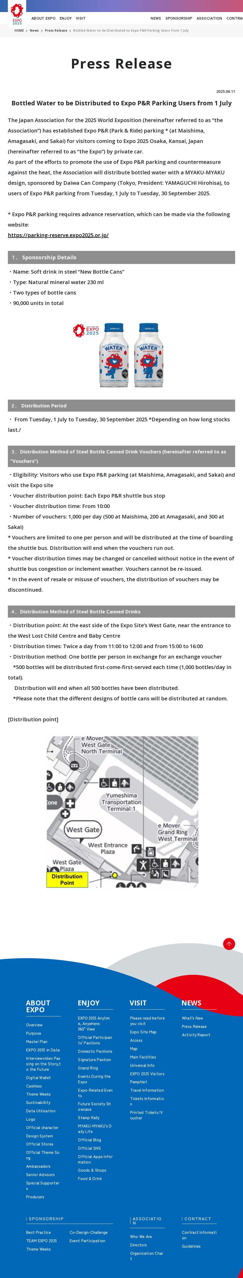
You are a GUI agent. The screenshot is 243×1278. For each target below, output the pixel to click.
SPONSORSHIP (178, 18)
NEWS (156, 18)
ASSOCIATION (209, 18)
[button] (227, 946)
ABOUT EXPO (43, 18)
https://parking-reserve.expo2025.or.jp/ (58, 235)
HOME (19, 30)
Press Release (56, 30)
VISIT (81, 18)
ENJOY (66, 18)
